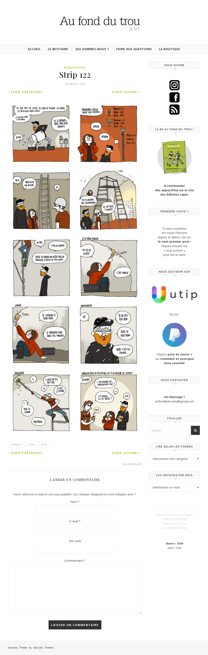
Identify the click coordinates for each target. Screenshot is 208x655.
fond (44, 444)
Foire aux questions (134, 49)
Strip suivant (127, 92)
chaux (31, 444)
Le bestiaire (58, 49)
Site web (75, 541)
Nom (74, 502)
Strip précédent (25, 92)
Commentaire (75, 560)
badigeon (16, 444)
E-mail (74, 521)
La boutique (169, 49)
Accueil (34, 49)
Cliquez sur (174, 358)
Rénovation (74, 67)
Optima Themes (44, 648)
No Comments (132, 464)
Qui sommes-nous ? (92, 49)
